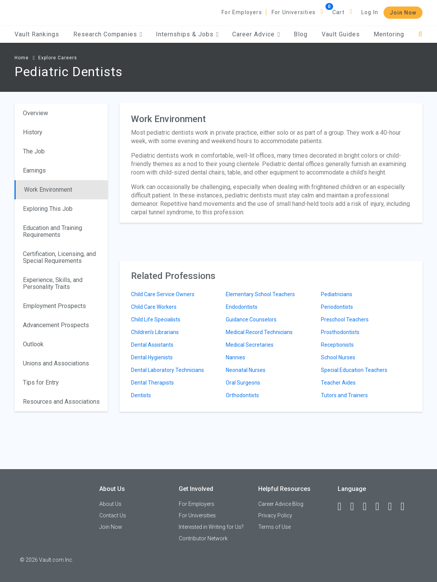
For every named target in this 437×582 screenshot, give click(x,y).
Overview (35, 113)
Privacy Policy (275, 515)
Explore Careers (57, 57)
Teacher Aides (338, 383)
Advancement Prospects (56, 325)
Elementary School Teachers (260, 294)
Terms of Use (274, 527)
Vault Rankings (37, 34)
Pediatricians (336, 294)
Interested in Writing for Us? (211, 527)
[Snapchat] (406, 506)
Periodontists (337, 307)
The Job (34, 151)
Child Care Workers (153, 307)
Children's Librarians (155, 332)
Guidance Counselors (251, 319)
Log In (369, 12)
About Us (110, 504)
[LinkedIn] (355, 506)
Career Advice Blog (280, 504)
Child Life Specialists (155, 319)
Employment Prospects (54, 306)
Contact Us (112, 515)
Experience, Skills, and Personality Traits (53, 283)
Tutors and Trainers (344, 395)
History (32, 132)
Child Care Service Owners (162, 294)
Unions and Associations (56, 363)
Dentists (141, 395)
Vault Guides (341, 34)
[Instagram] (380, 506)
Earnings (34, 170)
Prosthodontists (340, 332)
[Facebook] (343, 506)
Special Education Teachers (354, 370)
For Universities (294, 12)
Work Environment (48, 189)
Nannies (235, 357)
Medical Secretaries (250, 345)
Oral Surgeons (243, 383)
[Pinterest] (393, 506)
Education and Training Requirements (52, 231)
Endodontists (241, 307)
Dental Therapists (152, 383)
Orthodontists (242, 395)
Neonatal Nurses (245, 370)
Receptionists (337, 345)
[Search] (420, 34)
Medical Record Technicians (259, 332)
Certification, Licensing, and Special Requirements (59, 257)
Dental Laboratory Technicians (167, 370)
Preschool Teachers (345, 319)
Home (22, 57)
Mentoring (389, 34)
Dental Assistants (152, 345)
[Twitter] (368, 506)
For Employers (242, 12)
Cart (338, 12)
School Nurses (338, 357)
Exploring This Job (48, 208)
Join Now (403, 13)
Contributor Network (203, 538)
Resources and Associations (61, 401)
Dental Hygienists (152, 357)
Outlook (33, 344)
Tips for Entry (41, 382)
